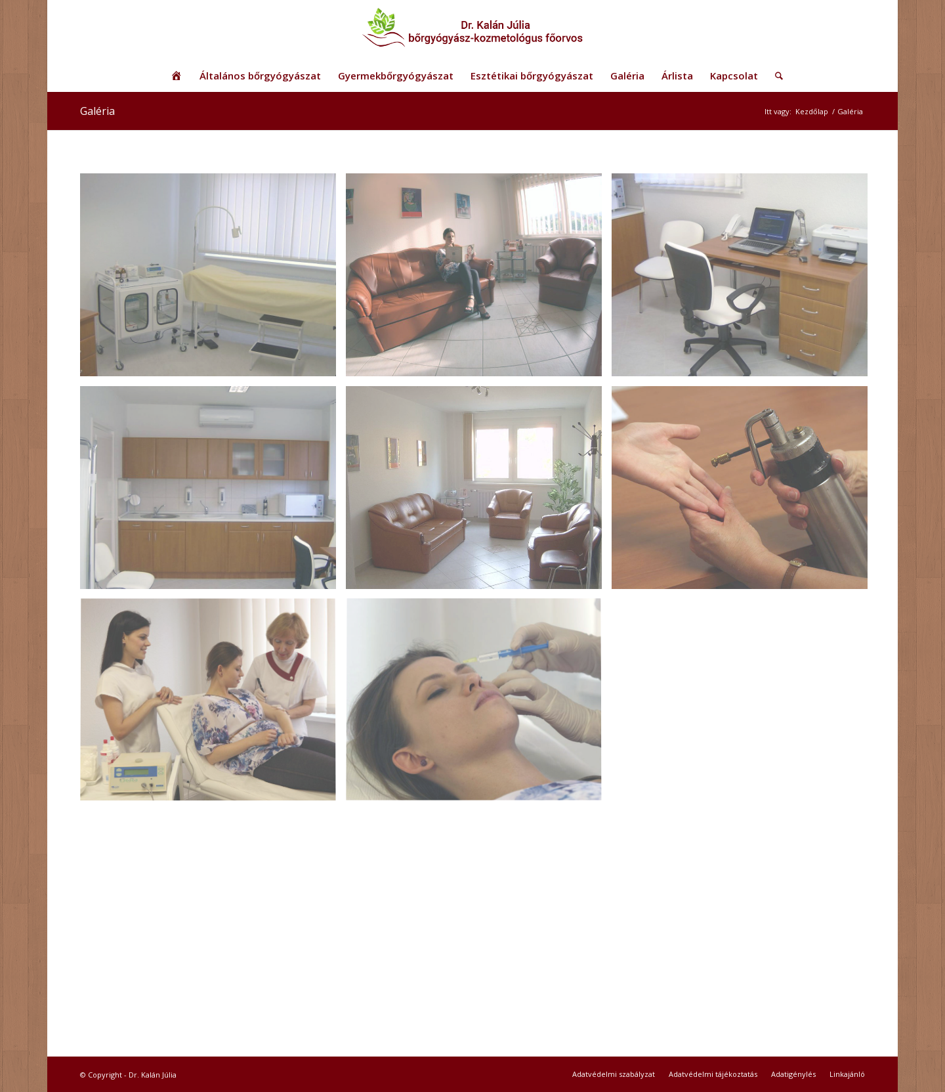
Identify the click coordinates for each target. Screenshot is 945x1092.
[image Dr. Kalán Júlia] (479, 279)
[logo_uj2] (472, 29)
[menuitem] (176, 75)
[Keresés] (774, 75)
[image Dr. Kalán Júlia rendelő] (213, 279)
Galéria (97, 111)
